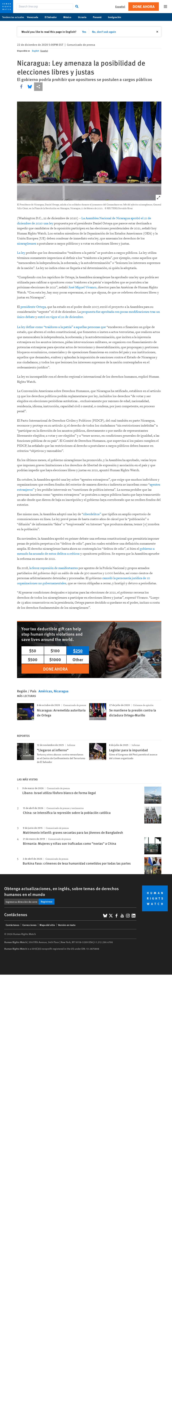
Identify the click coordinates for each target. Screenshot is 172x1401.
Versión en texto (67, 925)
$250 (78, 651)
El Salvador (52, 17)
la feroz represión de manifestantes (53, 568)
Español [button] (120, 6)
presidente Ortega (33, 307)
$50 (32, 651)
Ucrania (84, 17)
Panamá (99, 17)
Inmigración (116, 17)
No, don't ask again (104, 32)
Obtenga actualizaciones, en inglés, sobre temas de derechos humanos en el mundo (61, 891)
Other (78, 659)
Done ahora (144, 6)
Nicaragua (61, 691)
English (35, 50)
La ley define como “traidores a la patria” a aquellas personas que (62, 327)
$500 (32, 659)
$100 (55, 651)
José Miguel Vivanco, (82, 287)
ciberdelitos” (92, 514)
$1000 (55, 659)
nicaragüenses (26, 244)
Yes (84, 32)
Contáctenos (12, 925)
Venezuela (34, 17)
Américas (45, 691)
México (69, 17)
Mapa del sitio (47, 925)
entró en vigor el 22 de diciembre (60, 317)
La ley (21, 253)
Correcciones (29, 925)
